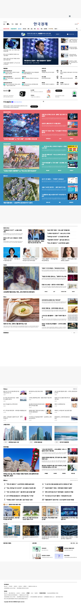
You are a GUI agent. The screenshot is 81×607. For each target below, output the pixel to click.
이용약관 (36, 593)
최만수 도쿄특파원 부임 (60, 404)
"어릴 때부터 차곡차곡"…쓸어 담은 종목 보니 (58, 240)
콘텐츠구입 (13, 593)
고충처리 (15, 586)
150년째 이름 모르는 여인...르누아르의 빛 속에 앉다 (19, 292)
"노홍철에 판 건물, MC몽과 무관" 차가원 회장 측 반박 (54, 195)
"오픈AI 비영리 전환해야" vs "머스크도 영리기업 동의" (11, 63)
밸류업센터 (71, 202)
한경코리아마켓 (6, 28)
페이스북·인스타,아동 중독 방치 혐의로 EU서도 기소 (11, 392)
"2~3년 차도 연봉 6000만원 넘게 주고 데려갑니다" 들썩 (58, 484)
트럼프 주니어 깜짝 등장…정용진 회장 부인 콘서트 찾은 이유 (36, 242)
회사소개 (5, 586)
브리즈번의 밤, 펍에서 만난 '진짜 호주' (51, 300)
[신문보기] (4, 24)
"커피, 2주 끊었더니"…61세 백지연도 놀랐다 (58, 243)
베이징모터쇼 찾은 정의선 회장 (36, 391)
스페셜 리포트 (6, 424)
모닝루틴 (45, 28)
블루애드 (25, 586)
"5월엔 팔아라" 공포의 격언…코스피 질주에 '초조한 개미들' (59, 500)
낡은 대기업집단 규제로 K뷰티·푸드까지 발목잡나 (68, 73)
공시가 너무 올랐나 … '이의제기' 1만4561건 (53, 179)
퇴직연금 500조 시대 (11, 442)
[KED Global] (16, 24)
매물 (59, 202)
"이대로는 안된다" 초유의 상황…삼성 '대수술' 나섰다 (19, 500)
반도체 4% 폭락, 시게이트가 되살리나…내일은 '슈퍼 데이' (11, 73)
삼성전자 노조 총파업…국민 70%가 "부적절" (73, 62)
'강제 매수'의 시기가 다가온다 (10, 537)
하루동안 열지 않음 (71, 34)
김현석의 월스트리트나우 (7, 70)
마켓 (71, 138)
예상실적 (47, 170)
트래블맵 (46, 473)
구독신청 (10, 586)
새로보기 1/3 (75, 388)
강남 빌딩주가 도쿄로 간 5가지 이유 (30, 537)
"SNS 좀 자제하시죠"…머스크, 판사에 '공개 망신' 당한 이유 (54, 155)
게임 (41, 28)
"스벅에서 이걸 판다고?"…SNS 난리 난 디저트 (58, 233)
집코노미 (19, 28)
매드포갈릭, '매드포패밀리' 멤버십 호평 (49, 518)
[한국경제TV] (8, 24)
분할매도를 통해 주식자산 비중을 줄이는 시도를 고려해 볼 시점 (30, 73)
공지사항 (34, 543)
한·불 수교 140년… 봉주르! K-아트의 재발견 (52, 284)
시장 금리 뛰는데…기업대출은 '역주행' (73, 55)
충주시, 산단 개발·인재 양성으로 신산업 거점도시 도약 (30, 518)
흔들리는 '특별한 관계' (64, 84)
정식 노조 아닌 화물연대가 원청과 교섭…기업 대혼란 (11, 54)
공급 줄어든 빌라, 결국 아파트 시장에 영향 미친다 (50, 537)
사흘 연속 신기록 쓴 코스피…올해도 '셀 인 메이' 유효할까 (54, 115)
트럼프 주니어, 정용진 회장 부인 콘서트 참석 (62, 398)
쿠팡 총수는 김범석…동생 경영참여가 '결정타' (37, 60)
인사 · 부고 (73, 543)
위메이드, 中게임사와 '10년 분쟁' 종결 (63, 410)
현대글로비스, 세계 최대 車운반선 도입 (62, 417)
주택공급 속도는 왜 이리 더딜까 (48, 72)
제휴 (9, 593)
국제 (34, 28)
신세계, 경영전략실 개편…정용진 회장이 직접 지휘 (40, 398)
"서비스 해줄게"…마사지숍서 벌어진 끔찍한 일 (49, 259)
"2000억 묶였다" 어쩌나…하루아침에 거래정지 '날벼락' (58, 488)
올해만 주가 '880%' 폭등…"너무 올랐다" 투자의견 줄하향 (54, 131)
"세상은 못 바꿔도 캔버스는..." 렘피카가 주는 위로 (54, 276)
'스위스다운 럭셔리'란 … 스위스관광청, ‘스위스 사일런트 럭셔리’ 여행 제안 (54, 450)
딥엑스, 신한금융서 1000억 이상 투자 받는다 (11, 417)
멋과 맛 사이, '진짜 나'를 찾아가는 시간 (15, 324)
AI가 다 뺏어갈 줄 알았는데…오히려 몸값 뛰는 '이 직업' (19, 496)
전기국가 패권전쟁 (61, 442)
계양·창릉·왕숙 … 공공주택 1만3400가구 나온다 (18, 203)
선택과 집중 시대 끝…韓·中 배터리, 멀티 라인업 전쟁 (11, 50)
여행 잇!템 (73, 473)
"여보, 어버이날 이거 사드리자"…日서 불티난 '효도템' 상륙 (20, 488)
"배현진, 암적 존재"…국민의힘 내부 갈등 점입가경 (11, 259)
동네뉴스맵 (48, 202)
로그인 (76, 24)
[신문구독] (20, 24)
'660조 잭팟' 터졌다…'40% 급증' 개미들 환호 (58, 230)
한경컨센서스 (48, 138)
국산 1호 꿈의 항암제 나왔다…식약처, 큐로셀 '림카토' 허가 (66, 392)
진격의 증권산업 (35, 442)
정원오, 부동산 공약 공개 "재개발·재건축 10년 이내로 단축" (11, 59)
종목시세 (59, 170)
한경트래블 (5, 447)
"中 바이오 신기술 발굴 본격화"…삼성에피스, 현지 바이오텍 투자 (40, 417)
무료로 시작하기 (34, 106)
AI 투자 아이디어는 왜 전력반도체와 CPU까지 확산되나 (30, 84)
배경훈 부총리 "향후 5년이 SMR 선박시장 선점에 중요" (36, 411)
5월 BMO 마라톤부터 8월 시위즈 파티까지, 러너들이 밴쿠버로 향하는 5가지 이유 (54, 466)
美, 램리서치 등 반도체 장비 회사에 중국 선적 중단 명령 (37, 404)
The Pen (5, 524)
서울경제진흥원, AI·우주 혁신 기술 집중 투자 (69, 518)
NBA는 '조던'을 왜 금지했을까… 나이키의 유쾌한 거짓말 (54, 324)
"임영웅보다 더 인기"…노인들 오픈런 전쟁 (12, 231)
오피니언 (24, 28)
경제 (28, 28)
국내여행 (55, 473)
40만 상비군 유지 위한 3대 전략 (66, 78)
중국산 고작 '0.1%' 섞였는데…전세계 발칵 (12, 238)
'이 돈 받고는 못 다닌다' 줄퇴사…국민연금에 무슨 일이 (58, 496)
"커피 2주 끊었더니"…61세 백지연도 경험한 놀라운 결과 (20, 484)
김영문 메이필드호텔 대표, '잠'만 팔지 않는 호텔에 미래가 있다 (54, 458)
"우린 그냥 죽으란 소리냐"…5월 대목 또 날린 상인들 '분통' (20, 492)
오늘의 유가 (24, 76)
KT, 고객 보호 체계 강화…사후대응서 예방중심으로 (14, 410)
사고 (77, 543)
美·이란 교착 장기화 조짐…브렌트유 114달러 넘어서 (11, 398)
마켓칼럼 (23, 70)
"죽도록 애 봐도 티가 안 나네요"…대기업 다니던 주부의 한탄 (31, 259)
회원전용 (5, 68)
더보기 (55, 28)
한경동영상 (5, 332)
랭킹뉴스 (5, 480)
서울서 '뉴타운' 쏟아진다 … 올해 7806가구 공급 (53, 187)
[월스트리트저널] (12, 24)
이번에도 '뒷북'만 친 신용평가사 (48, 84)
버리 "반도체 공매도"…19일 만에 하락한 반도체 (12, 78)
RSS (32, 593)
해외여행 (63, 473)
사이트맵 (23, 593)
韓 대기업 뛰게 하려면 (46, 78)
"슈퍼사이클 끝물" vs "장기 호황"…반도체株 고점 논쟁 (20, 139)
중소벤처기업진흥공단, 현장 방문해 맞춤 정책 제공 (11, 518)
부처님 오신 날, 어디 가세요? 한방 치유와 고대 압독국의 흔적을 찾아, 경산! (20, 475)
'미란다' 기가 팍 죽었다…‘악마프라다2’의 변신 (53, 268)
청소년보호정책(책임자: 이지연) (52, 593)
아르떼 (4, 265)
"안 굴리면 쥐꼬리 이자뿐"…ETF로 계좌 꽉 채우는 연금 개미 (73, 41)
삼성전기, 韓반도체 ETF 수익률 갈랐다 (51, 123)
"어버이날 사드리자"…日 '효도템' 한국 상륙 (58, 237)
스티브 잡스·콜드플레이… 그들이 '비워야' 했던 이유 (54, 316)
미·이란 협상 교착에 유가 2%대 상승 (30, 78)
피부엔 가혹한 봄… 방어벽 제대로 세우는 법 (52, 308)
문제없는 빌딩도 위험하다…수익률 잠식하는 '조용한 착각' (69, 537)
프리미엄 (51, 28)
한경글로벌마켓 (14, 28)
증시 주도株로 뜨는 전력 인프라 (10, 404)
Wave (38, 28)
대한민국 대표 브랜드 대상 (15, 504)
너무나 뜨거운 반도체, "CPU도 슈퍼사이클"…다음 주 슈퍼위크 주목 (11, 84)
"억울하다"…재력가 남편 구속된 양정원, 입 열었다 (69, 259)
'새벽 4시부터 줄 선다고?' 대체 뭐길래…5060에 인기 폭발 (59, 492)
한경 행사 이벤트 (7, 543)
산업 (31, 28)
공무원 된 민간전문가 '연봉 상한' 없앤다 (73, 47)
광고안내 (20, 586)
